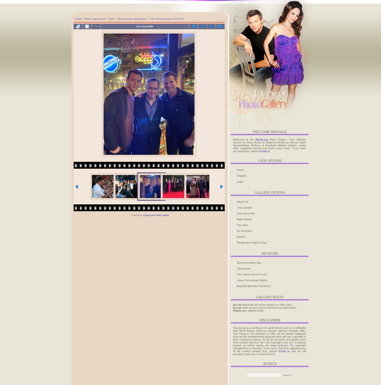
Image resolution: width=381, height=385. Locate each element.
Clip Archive (244, 268)
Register (242, 175)
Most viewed (244, 219)
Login (240, 181)
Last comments (246, 213)
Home (78, 18)
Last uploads (244, 207)
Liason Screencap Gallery (252, 280)
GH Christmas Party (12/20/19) (167, 18)
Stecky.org (261, 139)
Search (241, 236)
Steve (112, 18)
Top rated (242, 225)
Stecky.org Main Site (249, 262)
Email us (265, 151)
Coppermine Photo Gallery (156, 215)
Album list (242, 201)
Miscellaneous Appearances (132, 18)
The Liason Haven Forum (252, 274)
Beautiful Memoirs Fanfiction (254, 286)
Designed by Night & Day (252, 242)
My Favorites (244, 230)
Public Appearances (95, 18)
